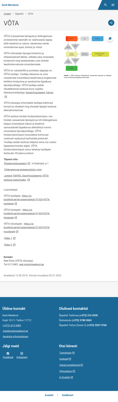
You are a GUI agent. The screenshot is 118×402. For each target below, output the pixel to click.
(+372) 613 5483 (12, 325)
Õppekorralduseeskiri (17, 163)
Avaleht (7, 14)
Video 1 (10, 238)
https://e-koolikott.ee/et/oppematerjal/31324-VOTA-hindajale (27, 213)
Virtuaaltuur (65, 371)
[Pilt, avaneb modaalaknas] (87, 56)
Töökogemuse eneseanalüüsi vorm (23, 169)
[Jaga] (111, 23)
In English (64, 377)
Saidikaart (67, 395)
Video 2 (10, 244)
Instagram (22, 355)
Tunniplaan (65, 352)
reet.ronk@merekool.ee (31, 264)
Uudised (63, 359)
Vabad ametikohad (69, 365)
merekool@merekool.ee (15, 331)
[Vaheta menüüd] (113, 5)
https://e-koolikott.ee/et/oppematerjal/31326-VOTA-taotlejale (27, 199)
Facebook (8, 355)
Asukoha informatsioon (15, 336)
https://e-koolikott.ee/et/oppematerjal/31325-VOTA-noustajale (27, 227)
